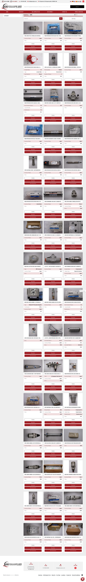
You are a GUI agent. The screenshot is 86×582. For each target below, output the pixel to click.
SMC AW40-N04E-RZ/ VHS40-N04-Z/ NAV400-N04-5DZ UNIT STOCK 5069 (60, 373)
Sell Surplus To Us (36, 11)
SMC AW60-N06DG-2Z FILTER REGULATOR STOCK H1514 (36, 474)
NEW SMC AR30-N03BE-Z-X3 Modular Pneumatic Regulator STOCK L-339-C (41, 302)
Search (77, 6)
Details (33, 43)
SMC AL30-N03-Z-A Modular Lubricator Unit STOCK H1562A (58, 67)
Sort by (73, 18)
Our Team (58, 575)
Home (7, 11)
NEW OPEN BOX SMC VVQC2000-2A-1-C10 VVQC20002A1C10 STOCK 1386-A (40, 407)
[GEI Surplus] (12, 564)
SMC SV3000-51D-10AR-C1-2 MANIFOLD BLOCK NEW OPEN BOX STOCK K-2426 (61, 235)
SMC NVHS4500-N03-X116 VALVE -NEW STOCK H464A (35, 338)
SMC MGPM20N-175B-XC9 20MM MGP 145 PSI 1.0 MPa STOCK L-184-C (59, 407)
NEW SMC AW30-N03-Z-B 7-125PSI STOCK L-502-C (55, 102)
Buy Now (33, 46)
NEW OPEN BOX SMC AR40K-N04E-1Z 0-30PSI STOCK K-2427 (37, 201)
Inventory (21, 11)
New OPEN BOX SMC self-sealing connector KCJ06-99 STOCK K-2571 (39, 138)
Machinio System (6, 575)
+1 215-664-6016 (23, 1)
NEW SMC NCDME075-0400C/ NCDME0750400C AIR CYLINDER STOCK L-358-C (61, 138)
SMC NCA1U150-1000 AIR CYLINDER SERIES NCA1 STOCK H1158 (58, 443)
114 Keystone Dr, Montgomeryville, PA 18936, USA (48, 1)
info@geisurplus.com (33, 1)
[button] (21, 11)
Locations (63, 575)
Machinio (17, 575)
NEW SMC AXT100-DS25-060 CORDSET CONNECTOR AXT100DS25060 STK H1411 (41, 266)
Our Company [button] (50, 11)
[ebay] (83, 1)
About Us (53, 575)
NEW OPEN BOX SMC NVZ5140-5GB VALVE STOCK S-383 (56, 170)
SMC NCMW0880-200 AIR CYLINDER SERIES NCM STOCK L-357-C (58, 201)
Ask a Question (33, 49)
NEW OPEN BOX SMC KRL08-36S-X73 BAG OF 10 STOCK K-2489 (58, 35)
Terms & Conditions (79, 11)
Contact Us (64, 11)
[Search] (46, 6)
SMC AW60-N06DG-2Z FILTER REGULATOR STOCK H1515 (36, 443)
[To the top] (83, 291)
